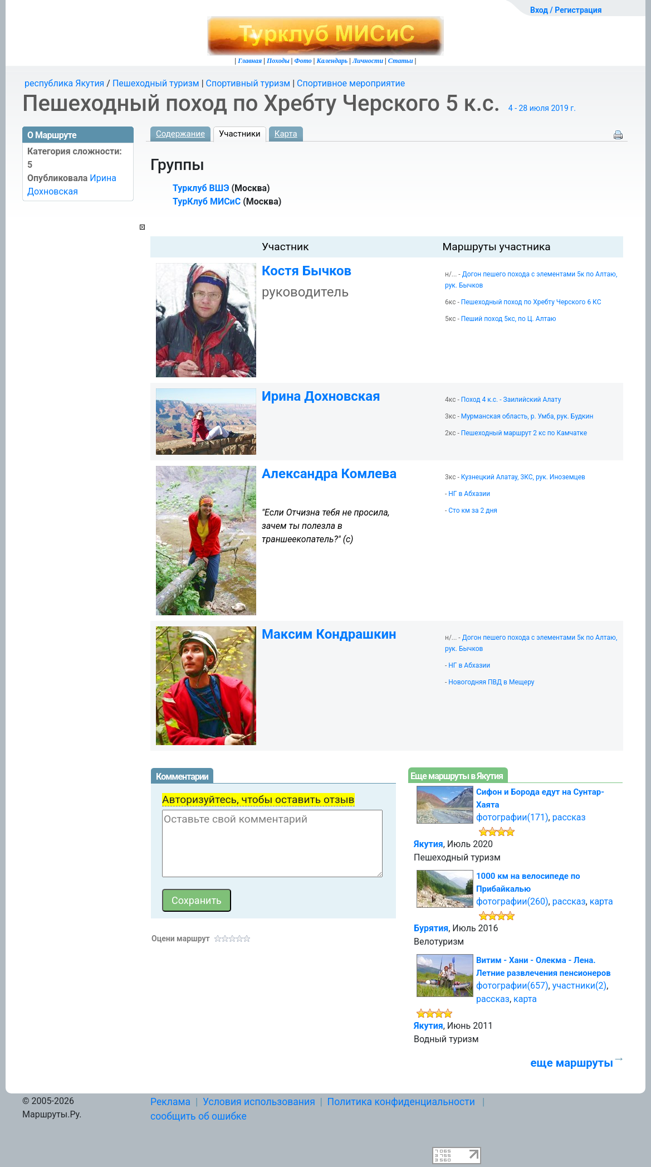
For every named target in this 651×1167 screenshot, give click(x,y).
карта (601, 901)
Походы (278, 61)
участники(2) (579, 985)
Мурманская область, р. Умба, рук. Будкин (527, 416)
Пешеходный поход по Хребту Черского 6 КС (531, 302)
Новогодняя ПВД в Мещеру (491, 682)
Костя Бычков (306, 271)
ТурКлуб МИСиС (207, 201)
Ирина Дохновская (321, 396)
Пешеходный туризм (155, 83)
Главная (250, 61)
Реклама (170, 1101)
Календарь (332, 61)
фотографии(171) (512, 817)
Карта (286, 134)
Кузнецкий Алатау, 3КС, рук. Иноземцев (523, 477)
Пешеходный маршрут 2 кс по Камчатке (524, 433)
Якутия (428, 844)
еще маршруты (572, 1062)
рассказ (569, 817)
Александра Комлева (329, 474)
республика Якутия (64, 83)
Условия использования (259, 1101)
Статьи (400, 61)
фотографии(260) (512, 901)
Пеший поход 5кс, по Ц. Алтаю (508, 319)
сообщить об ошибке (198, 1116)
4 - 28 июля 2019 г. (542, 108)
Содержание (180, 134)
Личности (368, 61)
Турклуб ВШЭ (201, 188)
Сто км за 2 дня (472, 510)
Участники (240, 134)
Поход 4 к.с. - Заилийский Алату (511, 399)
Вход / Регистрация (566, 10)
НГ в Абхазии (469, 494)
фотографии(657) (512, 985)
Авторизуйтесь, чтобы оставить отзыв (258, 799)
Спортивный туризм (248, 83)
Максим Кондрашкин (329, 634)
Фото (302, 61)
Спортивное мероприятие (351, 83)
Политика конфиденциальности (401, 1101)
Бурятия (431, 928)
